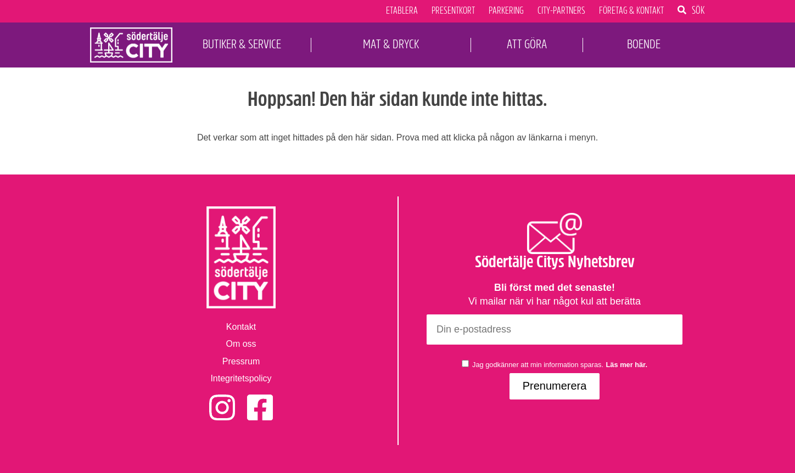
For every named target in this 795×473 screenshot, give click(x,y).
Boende (643, 44)
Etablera (402, 11)
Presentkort (453, 11)
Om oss (241, 343)
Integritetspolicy (240, 378)
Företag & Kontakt (631, 11)
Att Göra (527, 44)
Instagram (222, 400)
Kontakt (241, 326)
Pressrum (241, 361)
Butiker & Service (242, 44)
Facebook (260, 400)
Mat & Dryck (391, 44)
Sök (698, 9)
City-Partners (561, 11)
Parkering (506, 11)
